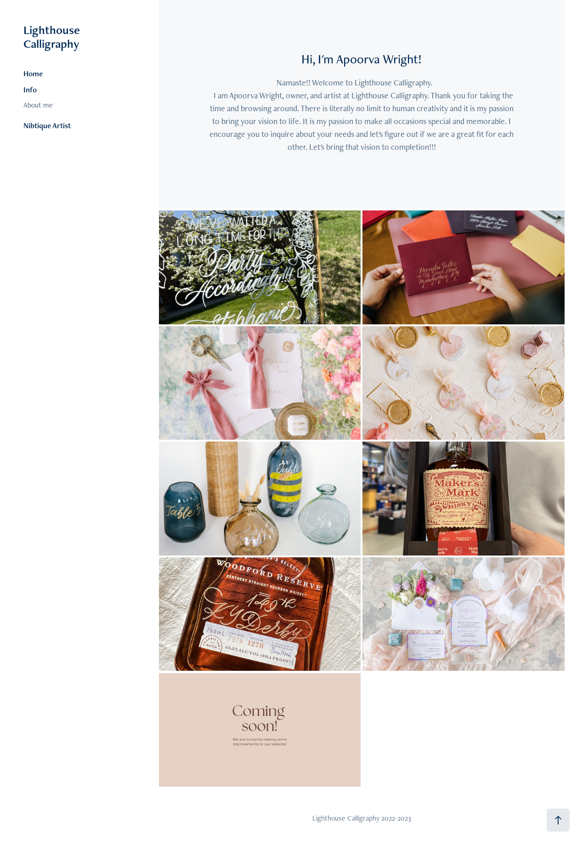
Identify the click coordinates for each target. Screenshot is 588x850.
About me (38, 105)
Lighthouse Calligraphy (53, 36)
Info (30, 90)
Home (33, 73)
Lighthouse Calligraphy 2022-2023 (361, 818)
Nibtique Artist (47, 125)
